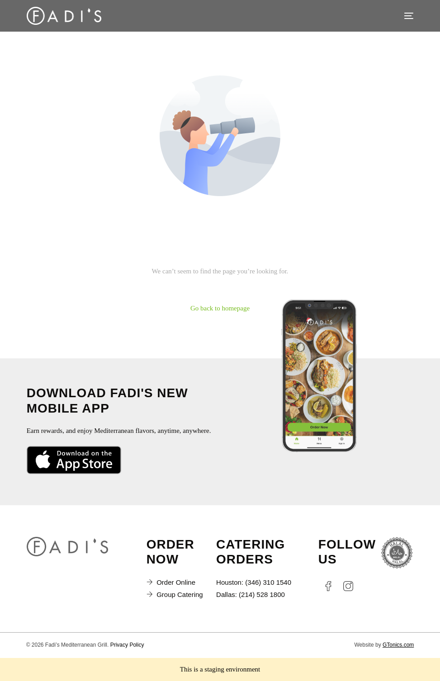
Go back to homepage (220, 308)
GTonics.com (398, 645)
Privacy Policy (127, 645)
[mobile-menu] (404, 16)
